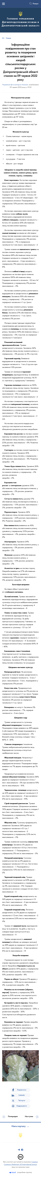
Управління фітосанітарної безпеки (15, 85)
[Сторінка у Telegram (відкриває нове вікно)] (18, 1149)
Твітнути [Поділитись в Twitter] (21, 1100)
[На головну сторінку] (20, 19)
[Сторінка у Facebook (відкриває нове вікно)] (22, 1149)
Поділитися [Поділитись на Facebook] (21, 1090)
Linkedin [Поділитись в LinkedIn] (22, 1095)
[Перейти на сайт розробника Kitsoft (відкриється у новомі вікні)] (12, 1172)
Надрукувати (22, 1106)
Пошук (35, 4)
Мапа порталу (19, 1126)
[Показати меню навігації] (3, 3)
